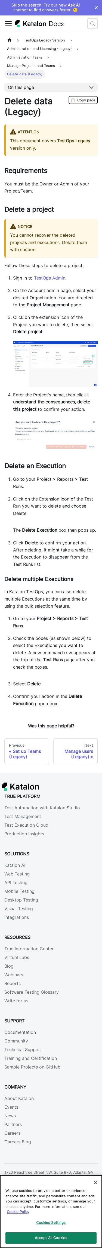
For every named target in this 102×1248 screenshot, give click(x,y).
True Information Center (29, 948)
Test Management (22, 816)
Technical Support (23, 1049)
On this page (21, 87)
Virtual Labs (16, 957)
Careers (12, 1133)
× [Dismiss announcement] (96, 7)
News (10, 1115)
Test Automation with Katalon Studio (42, 807)
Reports (12, 983)
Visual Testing (18, 908)
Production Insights (24, 833)
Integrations (16, 917)
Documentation (20, 1032)
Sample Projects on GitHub (32, 1067)
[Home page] (9, 40)
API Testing (15, 882)
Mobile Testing (19, 891)
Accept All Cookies (51, 1238)
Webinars (13, 974)
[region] (51, 1211)
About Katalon (19, 1098)
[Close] (95, 1183)
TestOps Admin (49, 278)
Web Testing (17, 874)
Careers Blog (17, 1141)
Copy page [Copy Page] (83, 100)
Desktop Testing (21, 900)
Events (11, 1107)
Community (16, 1041)
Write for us (16, 1000)
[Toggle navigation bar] (8, 24)
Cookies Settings (51, 1222)
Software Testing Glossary (31, 992)
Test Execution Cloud (26, 825)
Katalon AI (14, 865)
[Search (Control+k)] (92, 23)
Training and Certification (30, 1058)
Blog (9, 966)
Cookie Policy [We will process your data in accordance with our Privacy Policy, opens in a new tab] (18, 1211)
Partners (13, 1124)
